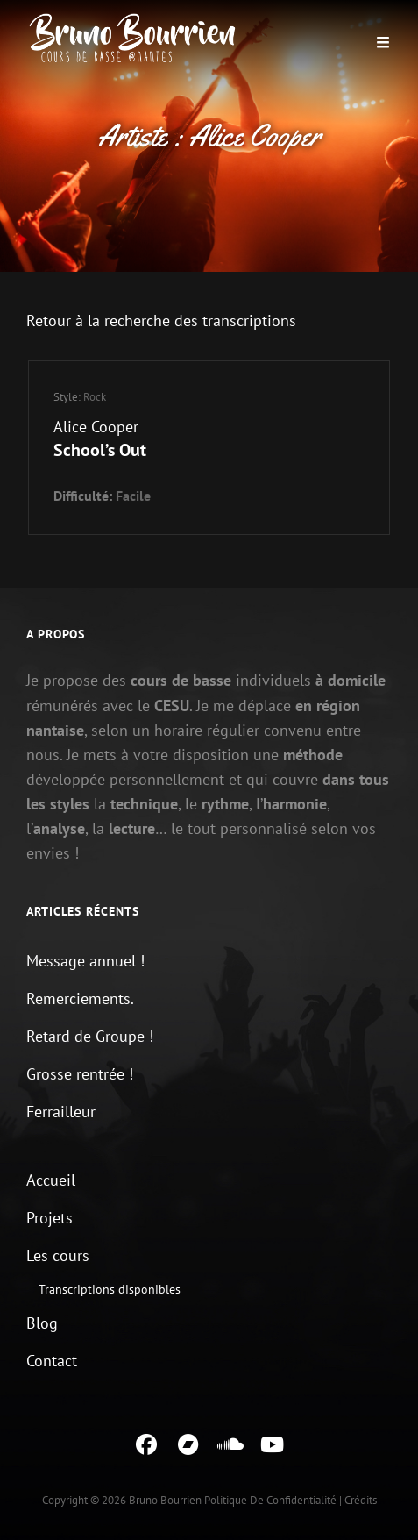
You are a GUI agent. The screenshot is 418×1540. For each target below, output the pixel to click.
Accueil (50, 1180)
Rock (94, 396)
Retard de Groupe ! (89, 1036)
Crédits (360, 1500)
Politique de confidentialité (270, 1500)
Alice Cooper (95, 427)
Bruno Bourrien (165, 1500)
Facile (133, 495)
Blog (42, 1323)
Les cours (57, 1255)
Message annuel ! (85, 961)
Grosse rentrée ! (79, 1074)
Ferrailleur (61, 1112)
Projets (49, 1218)
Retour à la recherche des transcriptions (161, 320)
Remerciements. (80, 998)
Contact (51, 1361)
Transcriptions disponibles (110, 1289)
